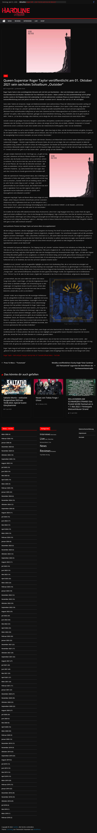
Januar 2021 (5, 690)
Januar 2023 (5, 591)
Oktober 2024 (6, 504)
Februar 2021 (6, 686)
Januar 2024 (5, 541)
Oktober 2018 (6, 801)
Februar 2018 (6, 817)
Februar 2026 (6, 438)
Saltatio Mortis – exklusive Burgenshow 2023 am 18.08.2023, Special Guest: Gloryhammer (15, 401)
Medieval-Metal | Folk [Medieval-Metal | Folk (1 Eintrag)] (45, 442)
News (10, 21)
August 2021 (6, 661)
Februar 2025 (6, 488)
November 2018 (7, 797)
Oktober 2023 (6, 554)
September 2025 (7, 459)
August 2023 (6, 562)
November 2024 (7, 500)
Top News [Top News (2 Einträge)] (42, 454)
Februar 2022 (6, 636)
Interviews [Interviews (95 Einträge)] (45, 434)
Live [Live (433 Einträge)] (42, 438)
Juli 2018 (4, 805)
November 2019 (7, 747)
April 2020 (5, 727)
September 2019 (7, 756)
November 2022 (7, 599)
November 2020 (7, 698)
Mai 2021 (4, 673)
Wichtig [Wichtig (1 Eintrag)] (48, 454)
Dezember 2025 (7, 447)
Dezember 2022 (7, 595)
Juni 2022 (5, 620)
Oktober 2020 (6, 702)
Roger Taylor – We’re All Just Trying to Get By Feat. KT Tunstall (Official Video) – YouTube (31, 355)
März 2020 (5, 731)
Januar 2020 (5, 739)
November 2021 (7, 649)
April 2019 (5, 776)
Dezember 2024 (7, 496)
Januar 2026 (5, 443)
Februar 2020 (6, 735)
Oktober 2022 (6, 603)
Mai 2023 (4, 574)
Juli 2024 (4, 517)
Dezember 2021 (7, 644)
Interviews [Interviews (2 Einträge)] (53, 434)
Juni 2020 (5, 719)
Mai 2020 (4, 723)
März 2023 (5, 583)
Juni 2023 (5, 570)
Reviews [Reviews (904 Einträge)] (45, 451)
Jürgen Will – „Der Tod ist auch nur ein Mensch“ (41, 2)
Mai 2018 (4, 809)
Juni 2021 (5, 669)
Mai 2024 (4, 525)
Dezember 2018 (7, 793)
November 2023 (7, 550)
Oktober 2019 (6, 752)
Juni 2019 (5, 768)
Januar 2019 (5, 789)
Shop (42, 21)
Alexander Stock (20, 88)
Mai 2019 (4, 772)
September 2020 (7, 706)
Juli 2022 (4, 616)
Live (36, 21)
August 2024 (6, 513)
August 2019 (6, 760)
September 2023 (7, 558)
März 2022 (5, 632)
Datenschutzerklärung (86, 429)
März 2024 (5, 533)
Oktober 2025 (6, 455)
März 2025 (5, 484)
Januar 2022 (5, 640)
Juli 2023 (4, 566)
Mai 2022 (4, 624)
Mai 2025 (4, 475)
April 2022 (5, 628)
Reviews (18, 21)
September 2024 (7, 508)
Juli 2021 (4, 665)
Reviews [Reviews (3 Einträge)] (53, 451)
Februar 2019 (6, 784)
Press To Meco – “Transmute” (13, 363)
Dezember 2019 (7, 743)
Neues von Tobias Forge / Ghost (47, 399)
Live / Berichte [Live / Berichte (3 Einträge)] (49, 439)
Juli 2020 (4, 714)
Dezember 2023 (7, 545)
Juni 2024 (5, 521)
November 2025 (7, 451)
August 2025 (6, 463)
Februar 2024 (6, 537)
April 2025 (5, 480)
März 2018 (5, 813)
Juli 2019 (4, 764)
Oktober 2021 (6, 653)
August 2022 (6, 611)
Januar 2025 (5, 492)
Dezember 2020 (7, 694)
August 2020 (6, 710)
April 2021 (5, 677)
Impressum (82, 433)
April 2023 (5, 578)
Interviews (28, 21)
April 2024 (5, 529)
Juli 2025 (4, 467)
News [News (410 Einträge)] (43, 446)
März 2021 (5, 682)
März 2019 (5, 780)
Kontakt (81, 437)
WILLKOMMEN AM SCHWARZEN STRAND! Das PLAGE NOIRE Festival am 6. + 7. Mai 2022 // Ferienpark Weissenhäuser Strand (80, 404)
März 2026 (5, 434)
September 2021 (7, 657)
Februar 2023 (6, 587)
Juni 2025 (5, 471)
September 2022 (7, 607)
